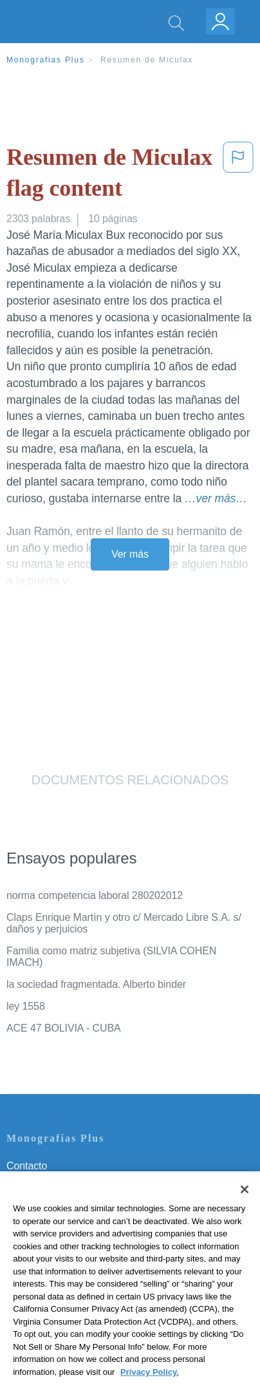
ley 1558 (25, 1006)
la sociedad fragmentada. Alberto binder (96, 984)
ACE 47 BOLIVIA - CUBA (63, 1028)
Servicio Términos (47, 1183)
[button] (238, 175)
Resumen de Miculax (146, 59)
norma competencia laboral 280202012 (94, 895)
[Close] (244, 1203)
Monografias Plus (45, 59)
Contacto (26, 1165)
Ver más (130, 554)
